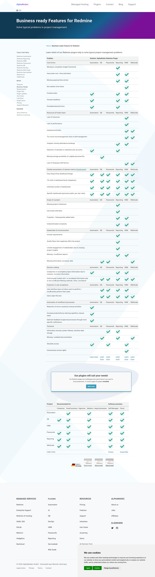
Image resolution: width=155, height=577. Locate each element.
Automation (53, 505)
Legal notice (21, 568)
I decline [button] (98, 568)
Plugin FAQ (20, 94)
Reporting (52, 538)
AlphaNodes (22, 4)
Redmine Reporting (23, 61)
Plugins (97, 4)
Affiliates (115, 516)
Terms (42, 568)
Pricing (19, 105)
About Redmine (22, 115)
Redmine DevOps (22, 70)
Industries (84, 521)
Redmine (20, 505)
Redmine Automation (24, 58)
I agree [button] (88, 568)
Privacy (33, 568)
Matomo (20, 533)
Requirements (21, 91)
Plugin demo (21, 103)
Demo (82, 538)
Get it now (92, 390)
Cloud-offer (124, 456)
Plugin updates (22, 96)
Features (20, 87)
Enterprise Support (24, 510)
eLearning (84, 533)
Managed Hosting (79, 4)
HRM (50, 527)
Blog (121, 4)
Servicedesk (53, 544)
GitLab (19, 527)
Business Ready (22, 89)
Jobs (113, 510)
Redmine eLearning (23, 118)
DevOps (51, 521)
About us (115, 505)
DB (49, 516)
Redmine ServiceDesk (24, 74)
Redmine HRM (21, 63)
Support (132, 4)
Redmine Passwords (24, 65)
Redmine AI (21, 77)
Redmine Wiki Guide (23, 72)
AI (49, 510)
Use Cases (20, 98)
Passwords (53, 533)
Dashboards (81, 172)
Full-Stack (20, 101)
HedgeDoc (21, 538)
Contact (109, 4)
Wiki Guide (52, 550)
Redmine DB (21, 67)
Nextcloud (20, 544)
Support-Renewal (22, 107)
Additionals (21, 79)
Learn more (94, 359)
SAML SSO (21, 521)
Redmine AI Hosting (25, 516)
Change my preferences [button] (112, 568)
